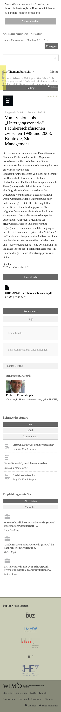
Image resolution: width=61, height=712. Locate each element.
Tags (30, 318)
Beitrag (30, 87)
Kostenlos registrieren (16, 33)
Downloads (30, 277)
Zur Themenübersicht (17, 71)
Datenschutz (9, 699)
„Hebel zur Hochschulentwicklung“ (33, 444)
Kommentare (30, 311)
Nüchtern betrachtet (25, 475)
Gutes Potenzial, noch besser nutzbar (25, 463)
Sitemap (49, 699)
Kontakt (43, 692)
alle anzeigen (21, 605)
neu (30, 424)
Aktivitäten (39, 501)
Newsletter (36, 33)
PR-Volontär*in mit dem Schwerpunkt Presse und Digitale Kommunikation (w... (28, 568)
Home (6, 78)
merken (54, 86)
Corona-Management (13, 40)
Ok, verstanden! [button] (30, 21)
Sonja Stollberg (11, 530)
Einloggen (51, 46)
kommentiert (30, 436)
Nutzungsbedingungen (30, 699)
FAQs (45, 40)
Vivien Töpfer (10, 552)
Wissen (16, 78)
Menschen (30, 507)
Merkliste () (33, 40)
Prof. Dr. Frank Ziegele (20, 395)
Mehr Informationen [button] (30, 12)
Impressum (21, 692)
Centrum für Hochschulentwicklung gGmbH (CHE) (32, 399)
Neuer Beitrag (15, 365)
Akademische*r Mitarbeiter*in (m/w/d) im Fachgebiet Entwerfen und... (29, 546)
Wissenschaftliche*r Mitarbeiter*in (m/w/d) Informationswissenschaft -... (29, 524)
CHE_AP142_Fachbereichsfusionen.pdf (28, 293)
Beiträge (28, 78)
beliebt (30, 430)
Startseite (7, 692)
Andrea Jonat (10, 574)
